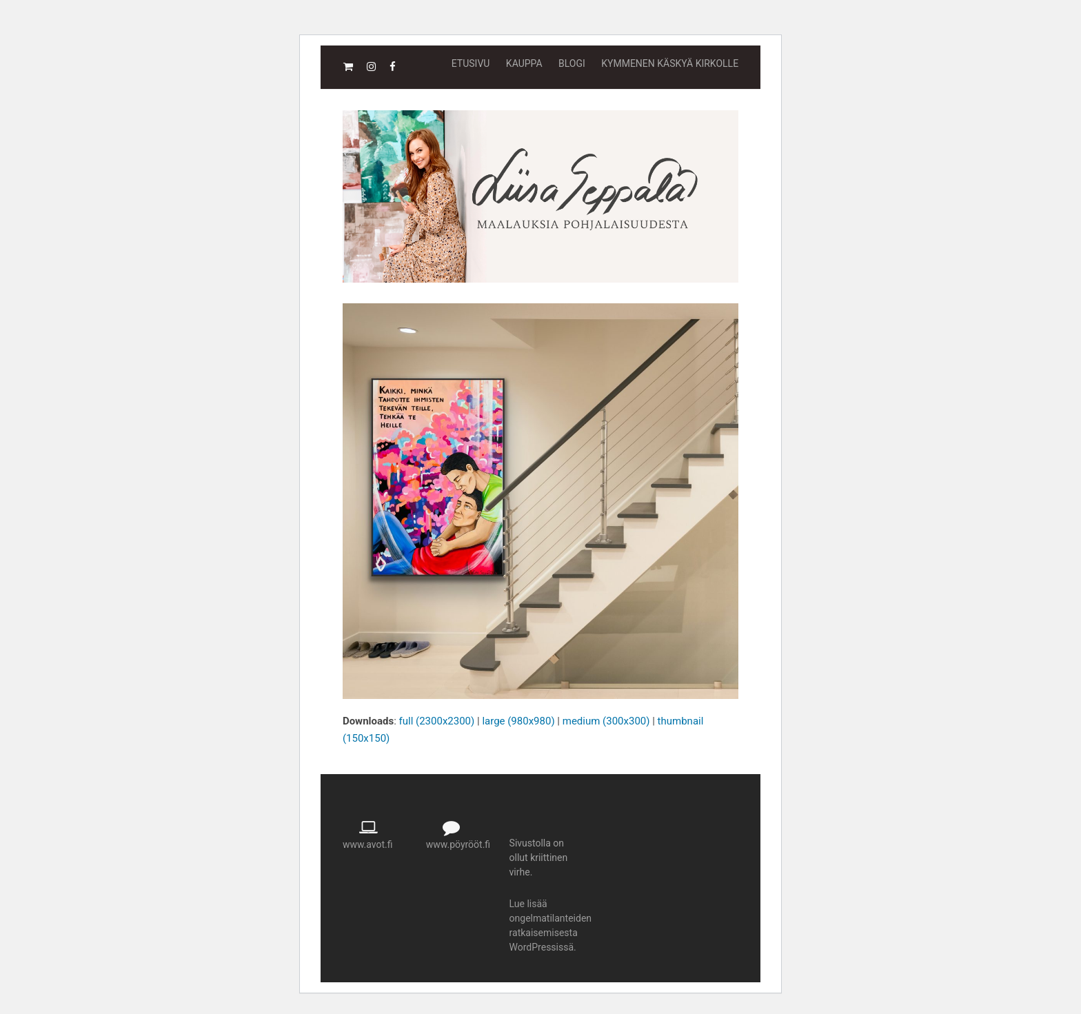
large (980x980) (518, 721)
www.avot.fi (368, 844)
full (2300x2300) (437, 721)
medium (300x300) (606, 721)
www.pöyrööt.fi (458, 844)
